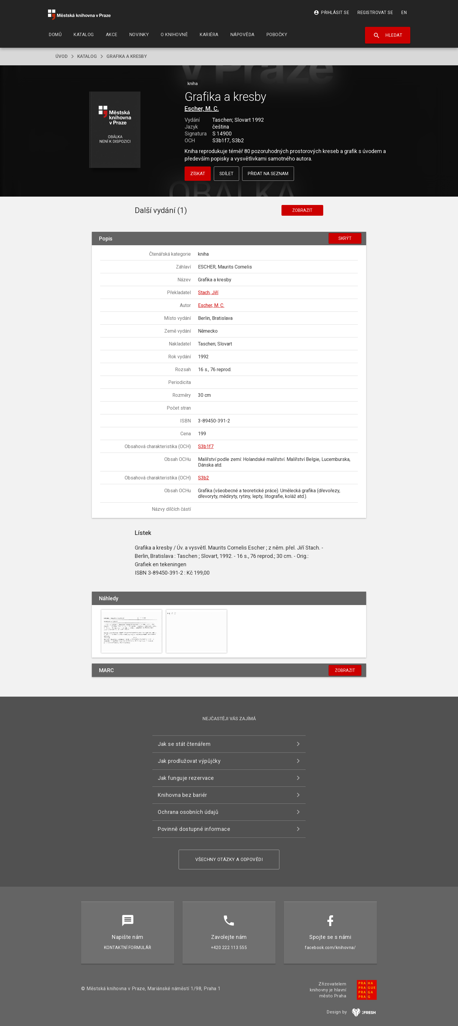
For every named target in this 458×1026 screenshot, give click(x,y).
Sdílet (226, 173)
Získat (197, 173)
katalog (87, 56)
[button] (115, 130)
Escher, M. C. (202, 108)
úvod (61, 56)
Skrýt (345, 238)
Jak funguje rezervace (186, 778)
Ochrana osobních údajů (188, 812)
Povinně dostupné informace (194, 829)
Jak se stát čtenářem (184, 744)
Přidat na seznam (268, 173)
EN (404, 12)
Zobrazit (302, 210)
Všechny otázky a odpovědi (229, 859)
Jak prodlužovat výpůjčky (189, 761)
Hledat (388, 35)
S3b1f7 (205, 446)
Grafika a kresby (126, 56)
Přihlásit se (331, 12)
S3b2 (203, 478)
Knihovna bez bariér (182, 795)
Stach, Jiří (208, 292)
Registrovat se (375, 12)
